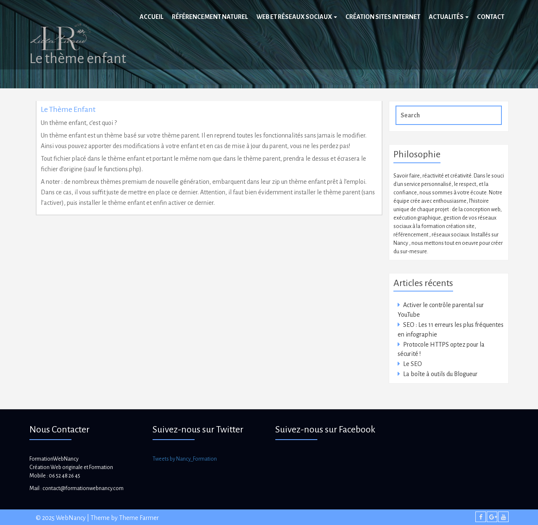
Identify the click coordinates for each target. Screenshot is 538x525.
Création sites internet (382, 16)
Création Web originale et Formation (71, 467)
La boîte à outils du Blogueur (440, 374)
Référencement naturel (210, 16)
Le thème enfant (68, 109)
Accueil (152, 16)
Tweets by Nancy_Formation (185, 459)
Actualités (449, 16)
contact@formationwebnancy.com (83, 488)
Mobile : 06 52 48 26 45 (54, 476)
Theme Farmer (139, 517)
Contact (490, 16)
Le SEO (412, 364)
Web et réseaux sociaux (296, 16)
